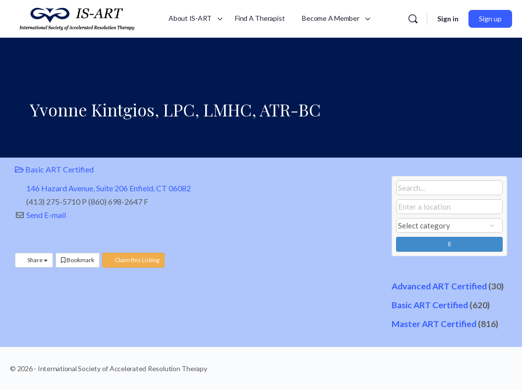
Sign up (490, 18)
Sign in (448, 18)
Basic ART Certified (54, 169)
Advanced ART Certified (439, 286)
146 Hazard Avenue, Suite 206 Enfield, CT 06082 (108, 188)
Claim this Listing (133, 260)
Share (34, 260)
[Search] (413, 19)
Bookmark (77, 260)
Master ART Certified (434, 324)
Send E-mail (46, 215)
